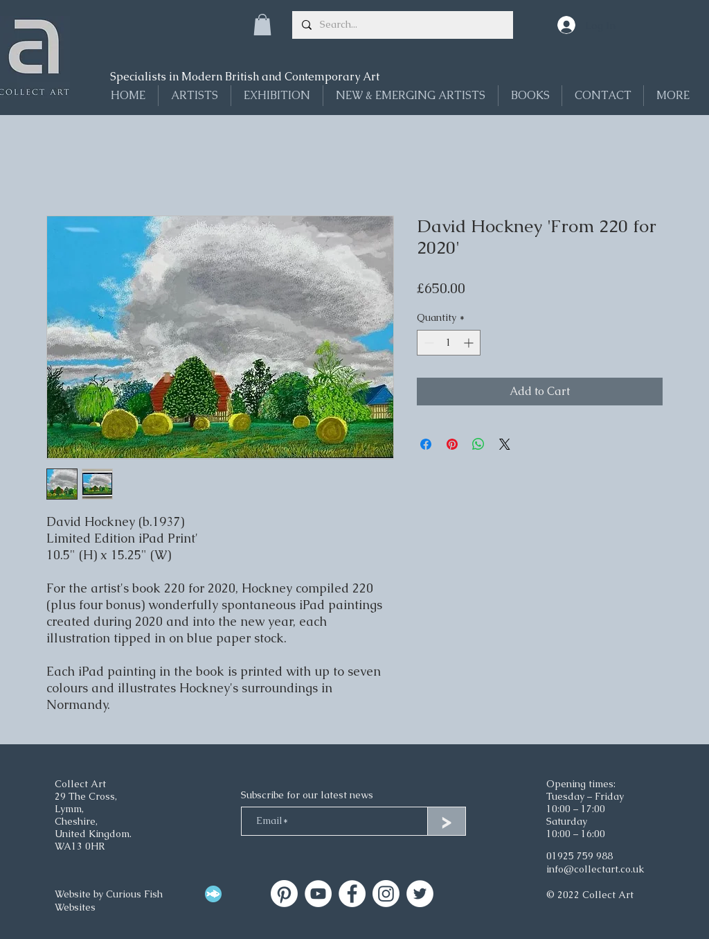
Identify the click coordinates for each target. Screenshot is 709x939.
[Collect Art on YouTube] (318, 893)
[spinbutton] (448, 343)
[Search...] (402, 25)
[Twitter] (419, 893)
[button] (262, 24)
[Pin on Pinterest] (452, 444)
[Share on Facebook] (426, 444)
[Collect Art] (284, 893)
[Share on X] (504, 444)
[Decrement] (427, 343)
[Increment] (469, 343)
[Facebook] (352, 893)
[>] (446, 821)
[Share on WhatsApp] (478, 444)
